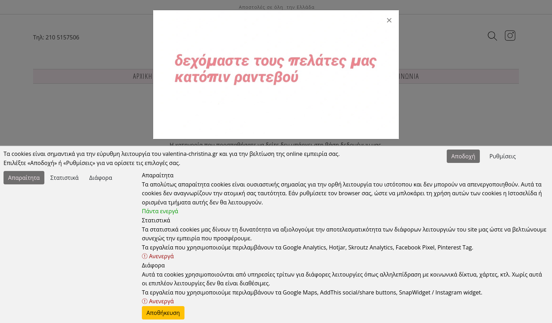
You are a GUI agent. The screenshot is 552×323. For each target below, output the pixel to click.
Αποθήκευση (163, 313)
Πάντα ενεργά (160, 211)
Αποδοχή (463, 156)
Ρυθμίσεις (502, 156)
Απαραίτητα (24, 178)
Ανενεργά (158, 256)
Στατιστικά (64, 178)
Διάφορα (100, 178)
